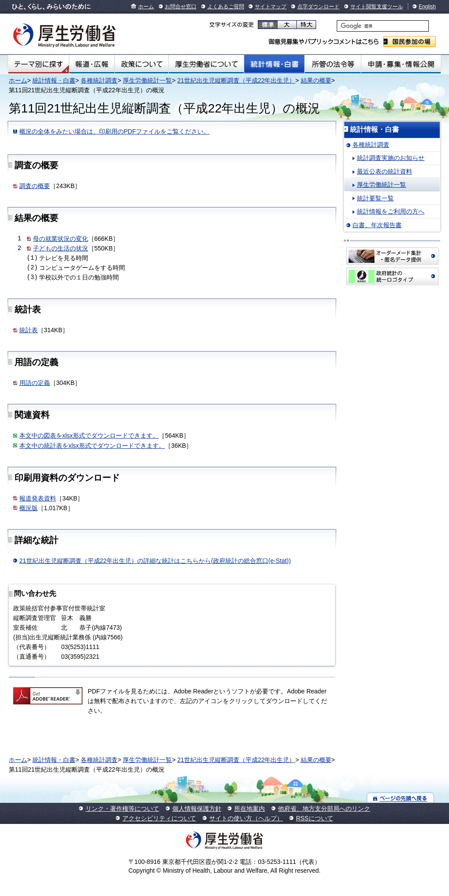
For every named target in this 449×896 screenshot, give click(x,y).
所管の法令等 (332, 64)
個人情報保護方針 (196, 808)
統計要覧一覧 (375, 198)
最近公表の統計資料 (384, 171)
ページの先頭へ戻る (400, 798)
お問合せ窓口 (180, 7)
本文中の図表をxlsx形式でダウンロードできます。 (89, 435)
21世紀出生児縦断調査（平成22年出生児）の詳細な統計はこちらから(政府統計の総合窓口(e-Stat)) (155, 560)
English (427, 7)
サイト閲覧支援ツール (376, 7)
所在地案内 (249, 808)
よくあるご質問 (225, 7)
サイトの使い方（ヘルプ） (246, 818)
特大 (306, 25)
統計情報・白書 (274, 64)
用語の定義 (34, 382)
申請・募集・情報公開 (401, 64)
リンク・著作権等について (122, 808)
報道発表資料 (37, 498)
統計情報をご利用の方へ (390, 211)
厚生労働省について (206, 64)
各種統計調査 (99, 80)
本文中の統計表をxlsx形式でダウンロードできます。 (92, 445)
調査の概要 (34, 185)
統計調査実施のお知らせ (390, 157)
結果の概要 (316, 80)
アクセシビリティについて (159, 818)
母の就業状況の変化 (60, 238)
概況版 (28, 507)
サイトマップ (270, 7)
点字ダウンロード (318, 7)
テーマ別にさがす (38, 64)
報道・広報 (91, 64)
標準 (267, 25)
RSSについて (314, 818)
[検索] (382, 26)
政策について (141, 64)
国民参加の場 (409, 41)
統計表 (28, 330)
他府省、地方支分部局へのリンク (324, 808)
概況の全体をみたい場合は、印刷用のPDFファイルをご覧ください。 (114, 131)
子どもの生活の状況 (60, 248)
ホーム (146, 7)
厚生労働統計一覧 (147, 80)
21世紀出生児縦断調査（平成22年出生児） (236, 80)
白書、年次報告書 (377, 225)
